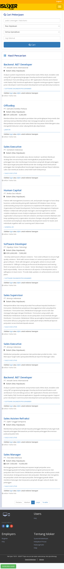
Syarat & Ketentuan (41, 538)
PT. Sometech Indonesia (13, 150)
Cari (32, 44)
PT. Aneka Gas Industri (12, 193)
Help (35, 548)
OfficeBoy (9, 105)
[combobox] (32, 26)
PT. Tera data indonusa (13, 458)
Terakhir (45, 502)
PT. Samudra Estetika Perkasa (15, 109)
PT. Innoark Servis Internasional (16, 67)
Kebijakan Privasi (40, 542)
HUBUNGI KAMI (8, 566)
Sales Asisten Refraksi (16, 418)
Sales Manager (12, 454)
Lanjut (38, 502)
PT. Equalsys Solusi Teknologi (15, 247)
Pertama (19, 502)
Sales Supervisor (13, 295)
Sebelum (27, 502)
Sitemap (41, 559)
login (11, 93)
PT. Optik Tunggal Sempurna (15, 421)
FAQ (35, 518)
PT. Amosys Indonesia (12, 298)
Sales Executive (12, 146)
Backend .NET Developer (18, 64)
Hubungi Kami (39, 545)
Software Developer (15, 244)
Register (5, 538)
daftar (19, 93)
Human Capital (12, 190)
